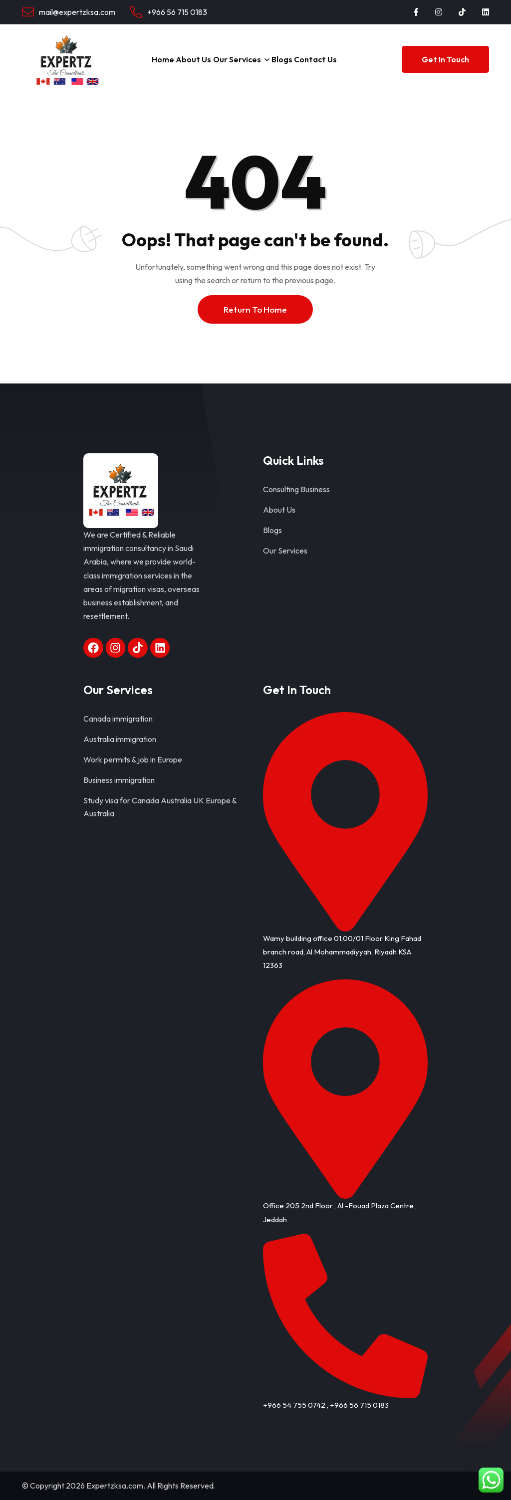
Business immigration (119, 780)
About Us (193, 59)
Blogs (285, 59)
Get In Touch (445, 59)
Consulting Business (296, 489)
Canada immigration (118, 719)
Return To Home (255, 309)
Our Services (237, 59)
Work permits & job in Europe (132, 759)
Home (158, 59)
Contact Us (322, 59)
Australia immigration (119, 739)
